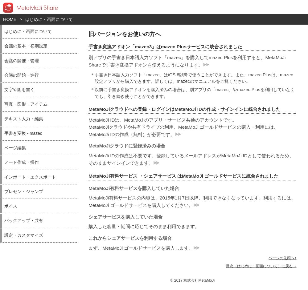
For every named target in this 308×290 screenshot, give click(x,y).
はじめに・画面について (49, 19)
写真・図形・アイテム (25, 104)
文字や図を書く (19, 89)
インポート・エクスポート (30, 177)
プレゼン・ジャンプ (23, 191)
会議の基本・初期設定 (25, 46)
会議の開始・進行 (21, 75)
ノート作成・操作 (21, 162)
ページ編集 (15, 148)
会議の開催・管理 (21, 60)
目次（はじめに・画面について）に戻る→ (261, 266)
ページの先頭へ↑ (282, 258)
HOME (9, 19)
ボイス (10, 206)
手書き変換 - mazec (23, 133)
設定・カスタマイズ (23, 235)
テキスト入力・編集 (23, 119)
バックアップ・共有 (23, 220)
